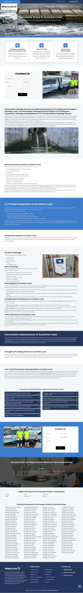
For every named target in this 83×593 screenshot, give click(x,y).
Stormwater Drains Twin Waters (68, 531)
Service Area (59, 6)
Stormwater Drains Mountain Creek (50, 542)
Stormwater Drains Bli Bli (10, 528)
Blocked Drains (34, 574)
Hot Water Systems (35, 569)
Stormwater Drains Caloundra (11, 542)
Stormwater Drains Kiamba (29, 550)
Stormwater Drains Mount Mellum (49, 540)
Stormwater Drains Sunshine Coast (21, 36)
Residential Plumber (35, 579)
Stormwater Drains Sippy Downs (68, 526)
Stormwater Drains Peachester (68, 512)
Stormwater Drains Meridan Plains (50, 526)
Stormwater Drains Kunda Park (49, 509)
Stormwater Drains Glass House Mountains (32, 537)
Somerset (7, 494)
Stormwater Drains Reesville (67, 521)
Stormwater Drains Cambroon (11, 545)
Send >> (22, 94)
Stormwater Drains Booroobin (11, 531)
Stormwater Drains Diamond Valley (31, 514)
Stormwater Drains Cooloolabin (11, 556)
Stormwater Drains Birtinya (10, 526)
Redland (7, 496)
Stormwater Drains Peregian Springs (69, 516)
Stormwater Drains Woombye (67, 543)
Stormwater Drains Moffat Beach (49, 530)
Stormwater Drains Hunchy (29, 543)
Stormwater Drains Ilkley (29, 545)
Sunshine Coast (9, 36)
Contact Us (78, 6)
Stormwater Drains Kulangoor (30, 557)
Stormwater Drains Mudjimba (49, 543)
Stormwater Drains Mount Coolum (49, 538)
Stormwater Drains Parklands (67, 509)
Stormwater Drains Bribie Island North (12, 533)
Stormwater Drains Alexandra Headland (13, 507)
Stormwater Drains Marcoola (48, 521)
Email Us (63, 1)
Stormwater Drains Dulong (29, 521)
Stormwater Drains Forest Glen (30, 531)
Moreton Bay (45, 494)
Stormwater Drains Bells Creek (11, 524)
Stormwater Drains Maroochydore (49, 524)
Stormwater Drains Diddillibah (30, 517)
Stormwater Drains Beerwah (11, 521)
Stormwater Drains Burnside (11, 540)
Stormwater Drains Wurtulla (67, 547)
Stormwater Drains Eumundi (29, 528)
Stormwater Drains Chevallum (11, 547)
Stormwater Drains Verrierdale (68, 535)
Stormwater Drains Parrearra (67, 510)
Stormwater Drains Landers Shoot (49, 512)
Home (47, 6)
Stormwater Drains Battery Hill (11, 517)
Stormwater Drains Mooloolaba (49, 535)
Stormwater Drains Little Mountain (49, 516)
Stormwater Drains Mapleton (48, 519)
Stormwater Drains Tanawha (67, 528)
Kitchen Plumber (49, 569)
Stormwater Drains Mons (48, 531)
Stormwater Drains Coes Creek (11, 549)
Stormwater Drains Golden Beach (31, 540)
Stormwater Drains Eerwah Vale (30, 523)
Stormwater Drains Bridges (10, 535)
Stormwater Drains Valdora (67, 533)
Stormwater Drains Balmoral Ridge (12, 512)
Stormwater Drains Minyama (48, 528)
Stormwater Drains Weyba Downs (68, 540)
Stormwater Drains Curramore (30, 510)
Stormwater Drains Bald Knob (11, 510)
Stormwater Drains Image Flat (30, 547)
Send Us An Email (69, 572)
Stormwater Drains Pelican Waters (68, 514)
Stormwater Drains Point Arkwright (68, 519)
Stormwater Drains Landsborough (49, 514)
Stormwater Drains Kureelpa (48, 510)
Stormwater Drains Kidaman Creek (31, 552)
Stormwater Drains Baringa (10, 516)
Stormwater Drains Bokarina (11, 530)
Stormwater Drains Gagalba (29, 533)
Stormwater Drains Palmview (48, 557)
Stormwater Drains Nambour (48, 545)
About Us (72, 6)
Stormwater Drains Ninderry (48, 547)
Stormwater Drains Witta (66, 542)
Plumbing (52, 6)
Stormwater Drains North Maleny (49, 552)
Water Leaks (48, 574)
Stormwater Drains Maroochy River (50, 523)
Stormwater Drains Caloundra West (12, 543)
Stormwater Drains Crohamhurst (30, 509)
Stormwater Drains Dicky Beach (30, 516)
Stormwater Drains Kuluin (48, 507)
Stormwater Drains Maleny (48, 517)
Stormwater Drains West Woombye (69, 538)
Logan (25, 494)
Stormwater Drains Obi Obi (48, 554)
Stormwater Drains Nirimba (48, 549)
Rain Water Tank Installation (36, 577)
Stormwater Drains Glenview (29, 538)
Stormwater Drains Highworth (30, 542)
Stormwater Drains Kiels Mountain (31, 554)
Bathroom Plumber (34, 572)
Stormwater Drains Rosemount (68, 523)
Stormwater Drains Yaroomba (67, 552)
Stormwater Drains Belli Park (11, 523)
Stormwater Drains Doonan (29, 519)
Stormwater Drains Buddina (10, 537)
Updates (66, 6)
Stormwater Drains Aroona (10, 509)
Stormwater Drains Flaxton (29, 530)
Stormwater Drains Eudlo (29, 526)
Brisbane (44, 496)
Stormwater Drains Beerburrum (11, 519)
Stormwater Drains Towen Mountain (69, 530)
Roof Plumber (48, 572)
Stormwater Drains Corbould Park (31, 507)
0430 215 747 (74, 1)
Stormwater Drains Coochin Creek (12, 552)
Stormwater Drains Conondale (11, 550)
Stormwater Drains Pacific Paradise (50, 556)
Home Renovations (34, 582)
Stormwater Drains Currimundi (30, 512)
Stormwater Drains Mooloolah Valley (50, 537)
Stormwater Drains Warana (67, 537)
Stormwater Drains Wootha (67, 545)
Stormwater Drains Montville (48, 533)
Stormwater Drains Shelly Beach (68, 524)
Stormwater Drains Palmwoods (68, 507)
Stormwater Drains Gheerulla (30, 535)
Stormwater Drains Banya (10, 514)
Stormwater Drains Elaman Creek (31, 524)
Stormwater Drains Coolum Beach (12, 557)
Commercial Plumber (50, 579)
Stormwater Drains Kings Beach (30, 556)
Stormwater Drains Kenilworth (30, 549)
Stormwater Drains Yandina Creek (68, 550)
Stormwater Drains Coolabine (11, 554)
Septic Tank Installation (50, 577)
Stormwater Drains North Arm (49, 550)
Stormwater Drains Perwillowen (68, 517)
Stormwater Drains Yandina (67, 549)
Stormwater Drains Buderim (10, 538)
